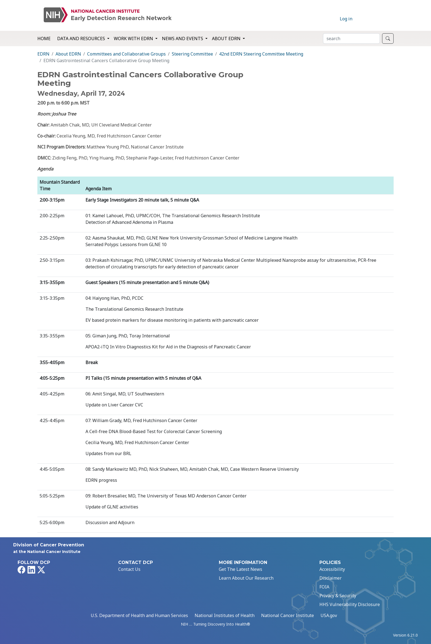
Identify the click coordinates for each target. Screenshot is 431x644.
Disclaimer (330, 578)
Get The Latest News (240, 569)
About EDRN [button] (227, 38)
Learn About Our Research (246, 578)
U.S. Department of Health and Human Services (139, 615)
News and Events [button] (183, 38)
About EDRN (68, 54)
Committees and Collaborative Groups (126, 54)
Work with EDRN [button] (134, 38)
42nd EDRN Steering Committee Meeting (261, 54)
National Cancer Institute (287, 615)
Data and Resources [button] (81, 38)
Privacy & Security (337, 596)
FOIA (324, 587)
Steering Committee (192, 54)
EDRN (43, 54)
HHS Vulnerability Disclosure (349, 604)
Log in (346, 19)
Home (44, 38)
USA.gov (329, 615)
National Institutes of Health (225, 615)
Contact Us (129, 569)
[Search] (351, 38)
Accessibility (332, 569)
